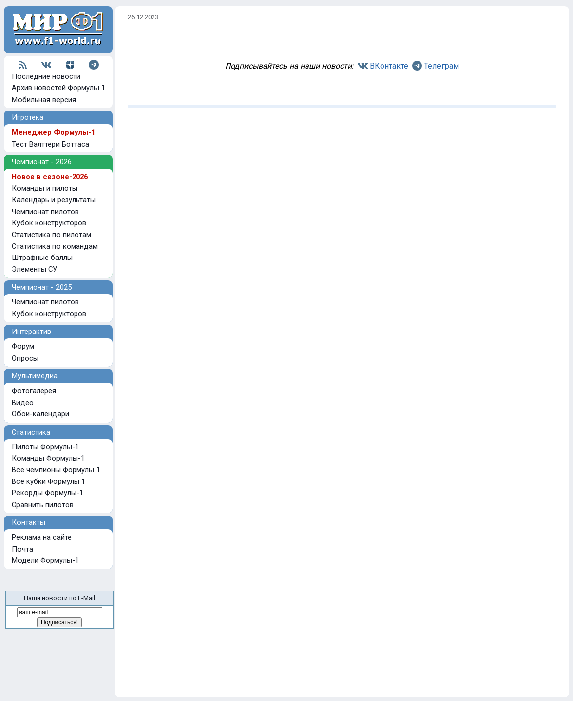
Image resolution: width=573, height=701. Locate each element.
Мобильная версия (44, 99)
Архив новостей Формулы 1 (58, 87)
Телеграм (441, 66)
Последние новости (46, 76)
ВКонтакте (389, 66)
